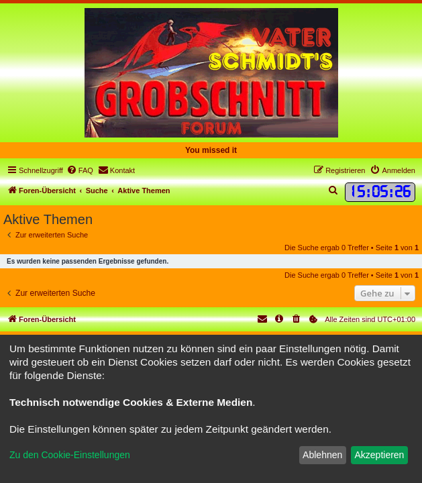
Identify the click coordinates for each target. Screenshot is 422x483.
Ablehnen (322, 454)
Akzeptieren (379, 454)
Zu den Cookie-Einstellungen (69, 454)
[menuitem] (79, 170)
